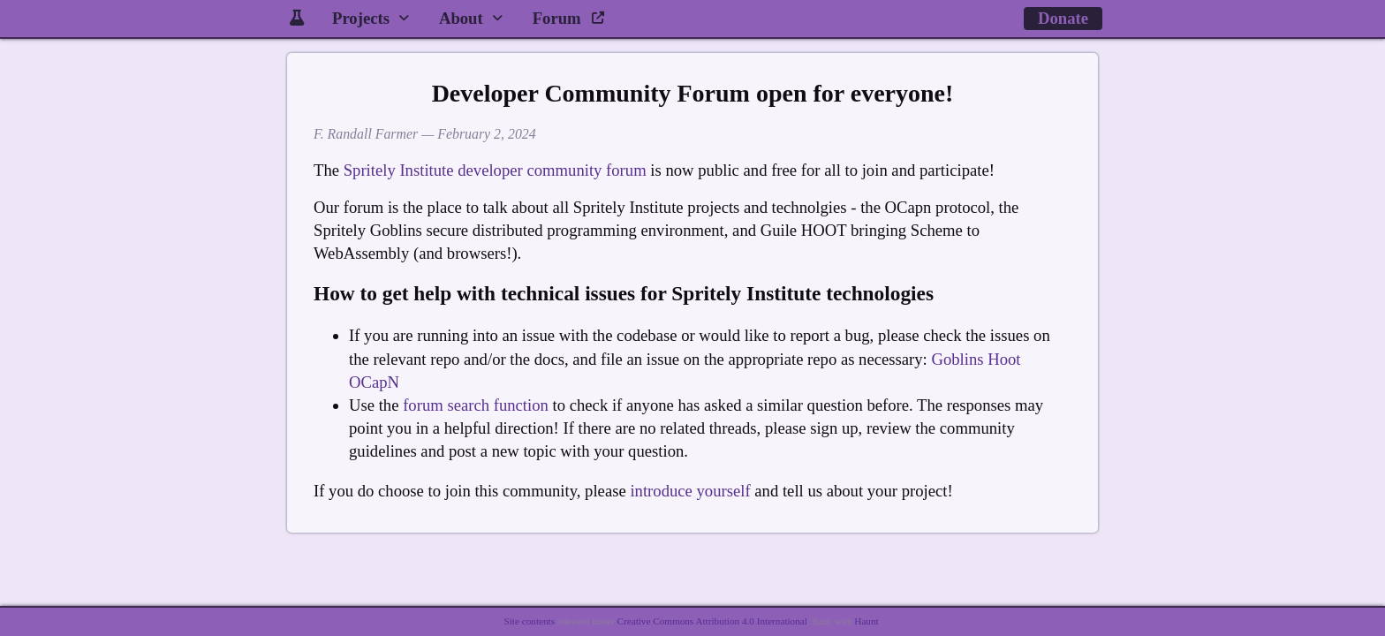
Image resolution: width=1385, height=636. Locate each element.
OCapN (374, 382)
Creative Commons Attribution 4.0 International (712, 621)
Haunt (866, 621)
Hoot (1004, 359)
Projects (361, 18)
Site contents (529, 621)
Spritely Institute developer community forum (495, 170)
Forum (569, 18)
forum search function (476, 405)
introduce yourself (690, 490)
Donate (1063, 18)
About (461, 18)
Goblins (957, 359)
